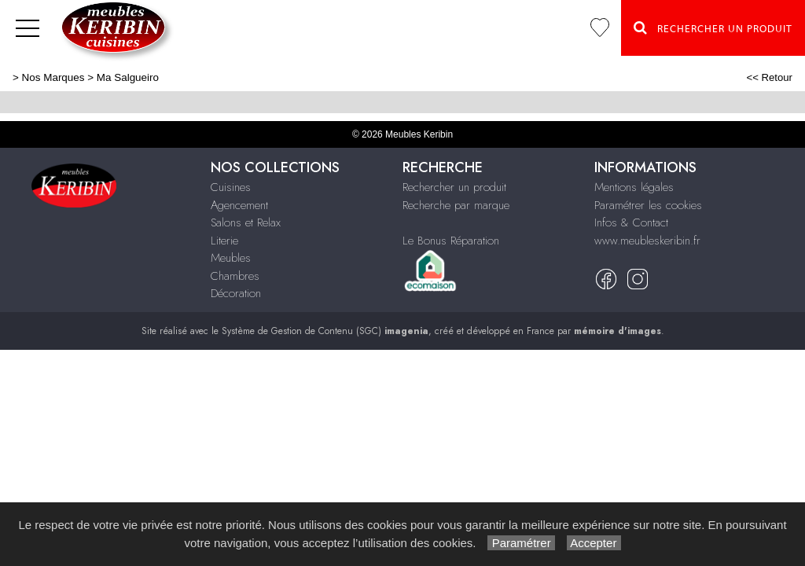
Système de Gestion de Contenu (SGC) (325, 331)
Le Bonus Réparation (450, 240)
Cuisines (231, 187)
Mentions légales (634, 187)
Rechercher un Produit (713, 27)
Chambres (235, 276)
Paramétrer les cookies (648, 205)
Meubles (231, 257)
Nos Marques (53, 77)
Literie (224, 240)
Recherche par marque (455, 205)
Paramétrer (520, 542)
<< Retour (769, 77)
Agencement (239, 205)
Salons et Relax (246, 222)
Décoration (236, 293)
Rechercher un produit (454, 187)
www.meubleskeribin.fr (647, 240)
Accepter (594, 542)
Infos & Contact (631, 222)
